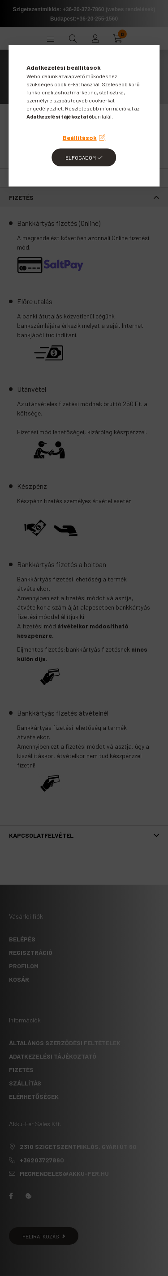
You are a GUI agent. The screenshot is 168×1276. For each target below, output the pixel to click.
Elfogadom (80, 157)
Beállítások (80, 137)
